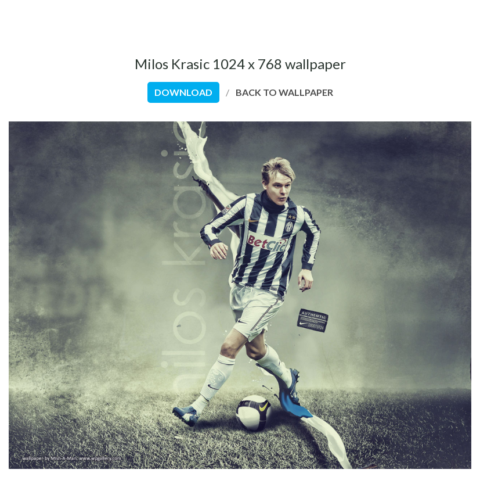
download (183, 92)
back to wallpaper (284, 92)
